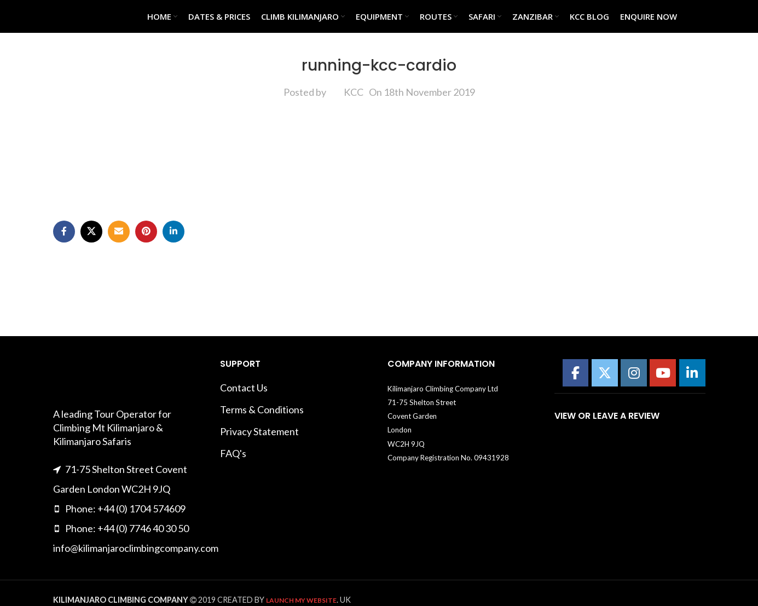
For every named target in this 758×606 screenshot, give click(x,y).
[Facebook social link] (64, 232)
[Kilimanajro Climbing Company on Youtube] (663, 372)
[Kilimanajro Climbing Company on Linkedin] (692, 372)
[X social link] (91, 232)
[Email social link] (119, 232)
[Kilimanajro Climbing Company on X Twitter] (605, 372)
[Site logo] (80, 15)
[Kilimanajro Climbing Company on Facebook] (576, 372)
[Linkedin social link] (173, 232)
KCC (353, 92)
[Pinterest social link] (146, 232)
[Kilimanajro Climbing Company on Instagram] (634, 372)
